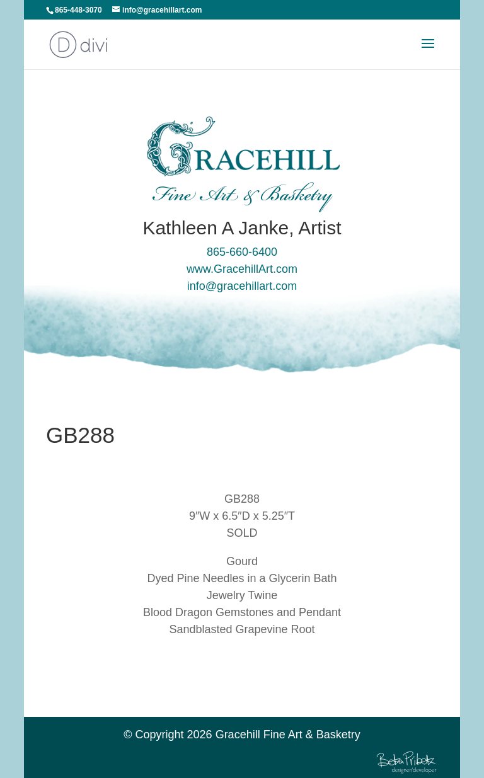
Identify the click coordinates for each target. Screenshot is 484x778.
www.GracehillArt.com (242, 269)
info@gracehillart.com (242, 286)
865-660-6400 (242, 252)
